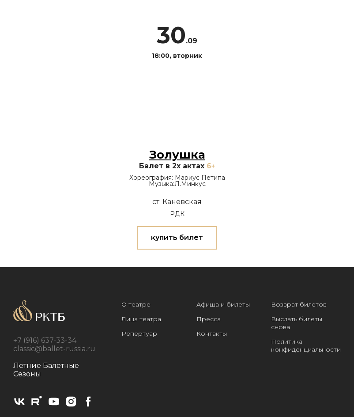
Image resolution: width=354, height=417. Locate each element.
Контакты (211, 333)
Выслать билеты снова (296, 323)
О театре (136, 304)
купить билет (177, 237)
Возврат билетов (299, 304)
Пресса (208, 319)
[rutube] (36, 405)
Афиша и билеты (223, 304)
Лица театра (141, 319)
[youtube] (54, 405)
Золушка (177, 155)
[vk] (19, 405)
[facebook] (88, 405)
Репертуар (139, 333)
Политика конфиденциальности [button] (306, 345)
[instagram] (71, 405)
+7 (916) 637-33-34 (44, 340)
